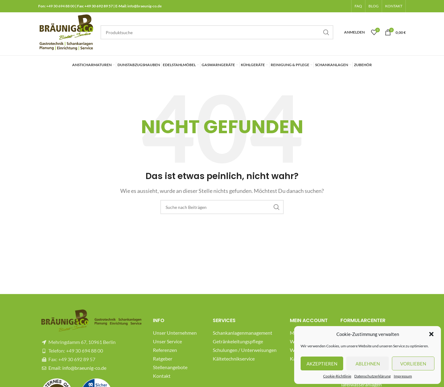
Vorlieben (413, 363)
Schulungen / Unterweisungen (245, 350)
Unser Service (167, 341)
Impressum (403, 376)
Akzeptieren (321, 363)
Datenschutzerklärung (372, 376)
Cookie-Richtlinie (337, 376)
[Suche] (217, 32)
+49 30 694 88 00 (60, 6)
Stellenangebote (170, 367)
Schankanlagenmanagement (242, 333)
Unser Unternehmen (175, 333)
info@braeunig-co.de (144, 6)
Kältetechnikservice (234, 358)
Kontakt (162, 376)
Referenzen (165, 350)
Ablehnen (368, 363)
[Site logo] (66, 31)
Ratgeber (162, 358)
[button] (431, 334)
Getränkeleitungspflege (238, 341)
